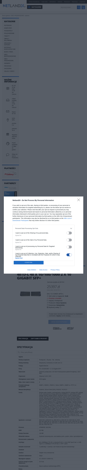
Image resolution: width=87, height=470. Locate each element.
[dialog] (43, 235)
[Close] (79, 200)
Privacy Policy (55, 270)
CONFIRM (29, 262)
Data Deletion (31, 270)
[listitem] (43, 228)
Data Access (43, 270)
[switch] (69, 233)
